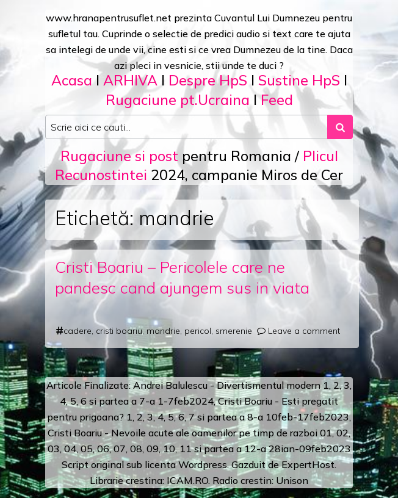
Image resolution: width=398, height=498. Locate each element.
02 (342, 433)
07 (120, 448)
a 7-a (143, 401)
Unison (292, 480)
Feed (277, 100)
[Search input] (186, 127)
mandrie (163, 330)
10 (169, 448)
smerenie (233, 330)
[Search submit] (340, 127)
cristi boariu (119, 330)
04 (70, 448)
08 (136, 448)
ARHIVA (130, 80)
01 (326, 433)
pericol (197, 330)
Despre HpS (207, 80)
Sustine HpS (299, 80)
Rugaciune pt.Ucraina (178, 100)
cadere (77, 330)
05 (87, 448)
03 (54, 448)
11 (185, 448)
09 (153, 448)
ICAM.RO (187, 480)
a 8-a (251, 417)
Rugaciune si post (119, 156)
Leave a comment (304, 330)
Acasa (71, 80)
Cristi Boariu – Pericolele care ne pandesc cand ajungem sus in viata (182, 277)
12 (250, 448)
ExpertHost (308, 464)
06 (103, 448)
